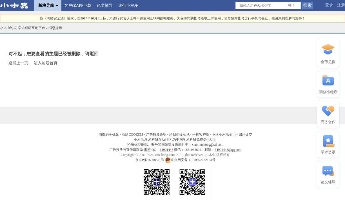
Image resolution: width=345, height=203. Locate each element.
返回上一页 (18, 63)
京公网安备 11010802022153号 (190, 160)
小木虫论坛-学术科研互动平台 (22, 28)
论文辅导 (105, 5)
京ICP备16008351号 (150, 160)
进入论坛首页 (45, 63)
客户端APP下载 (77, 5)
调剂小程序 (128, 5)
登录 (329, 5)
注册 (341, 5)
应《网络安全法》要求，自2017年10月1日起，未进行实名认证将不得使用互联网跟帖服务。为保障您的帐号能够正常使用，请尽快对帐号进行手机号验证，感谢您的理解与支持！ (172, 18)
